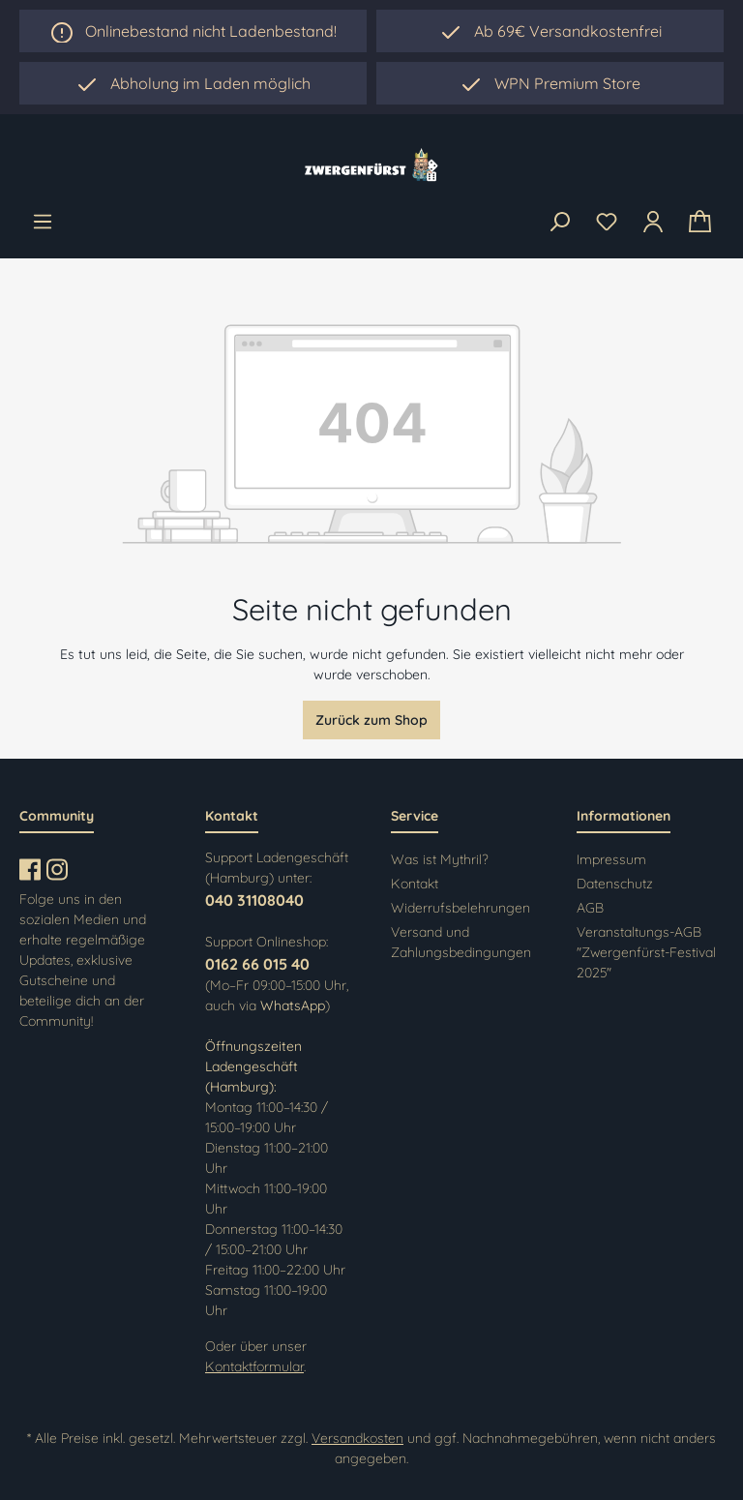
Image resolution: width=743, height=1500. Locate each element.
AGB (590, 907)
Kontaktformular (254, 1366)
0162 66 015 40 (257, 964)
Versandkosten (357, 1438)
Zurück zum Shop (371, 720)
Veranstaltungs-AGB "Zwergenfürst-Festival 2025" (646, 952)
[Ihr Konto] (653, 221)
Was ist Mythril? (440, 859)
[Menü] (42, 221)
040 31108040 (254, 900)
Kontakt (414, 883)
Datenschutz (615, 883)
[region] (193, 83)
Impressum (611, 859)
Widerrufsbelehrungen (460, 907)
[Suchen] (559, 222)
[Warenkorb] (700, 222)
